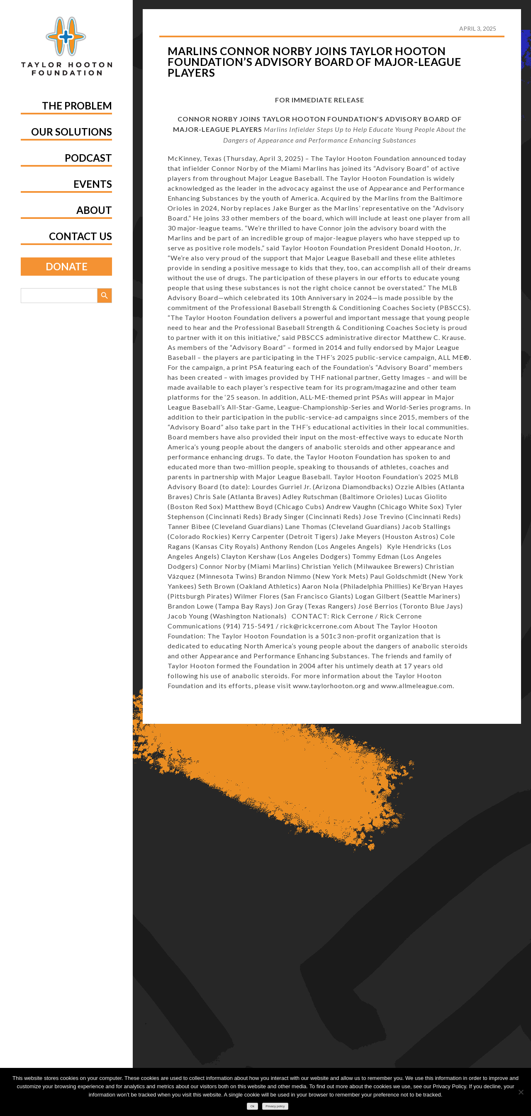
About (94, 210)
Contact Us (80, 236)
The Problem (77, 105)
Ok (253, 1106)
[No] (520, 1092)
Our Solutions (71, 132)
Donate (67, 266)
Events (92, 184)
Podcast (88, 158)
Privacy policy (275, 1106)
